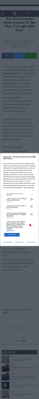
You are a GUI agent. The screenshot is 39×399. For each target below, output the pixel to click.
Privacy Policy (31, 242)
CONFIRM (12, 234)
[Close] (35, 157)
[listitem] (19, 194)
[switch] (31, 199)
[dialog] (19, 199)
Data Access (19, 242)
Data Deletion (7, 242)
